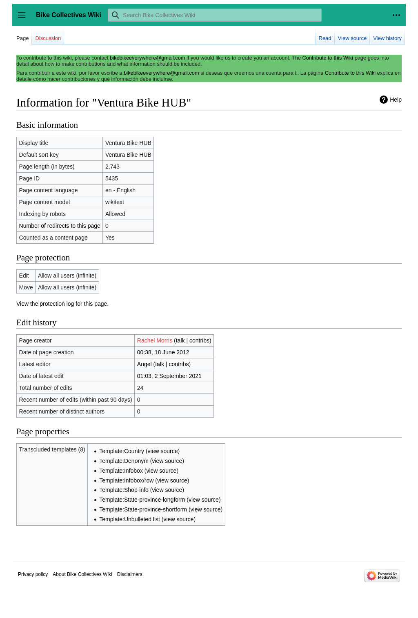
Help (396, 99)
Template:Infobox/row (126, 480)
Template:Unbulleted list (129, 519)
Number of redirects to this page (59, 225)
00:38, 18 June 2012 (163, 352)
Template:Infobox (121, 470)
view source (163, 451)
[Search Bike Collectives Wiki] (215, 15)
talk (180, 340)
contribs (199, 340)
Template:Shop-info (124, 490)
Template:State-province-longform (142, 499)
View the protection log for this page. (62, 303)
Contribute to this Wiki (327, 58)
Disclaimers (129, 574)
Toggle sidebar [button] (24, 19)
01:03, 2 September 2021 (169, 376)
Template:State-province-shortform (143, 509)
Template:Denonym (124, 461)
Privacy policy (33, 574)
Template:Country (121, 451)
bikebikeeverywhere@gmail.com (147, 58)
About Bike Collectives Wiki (82, 574)
